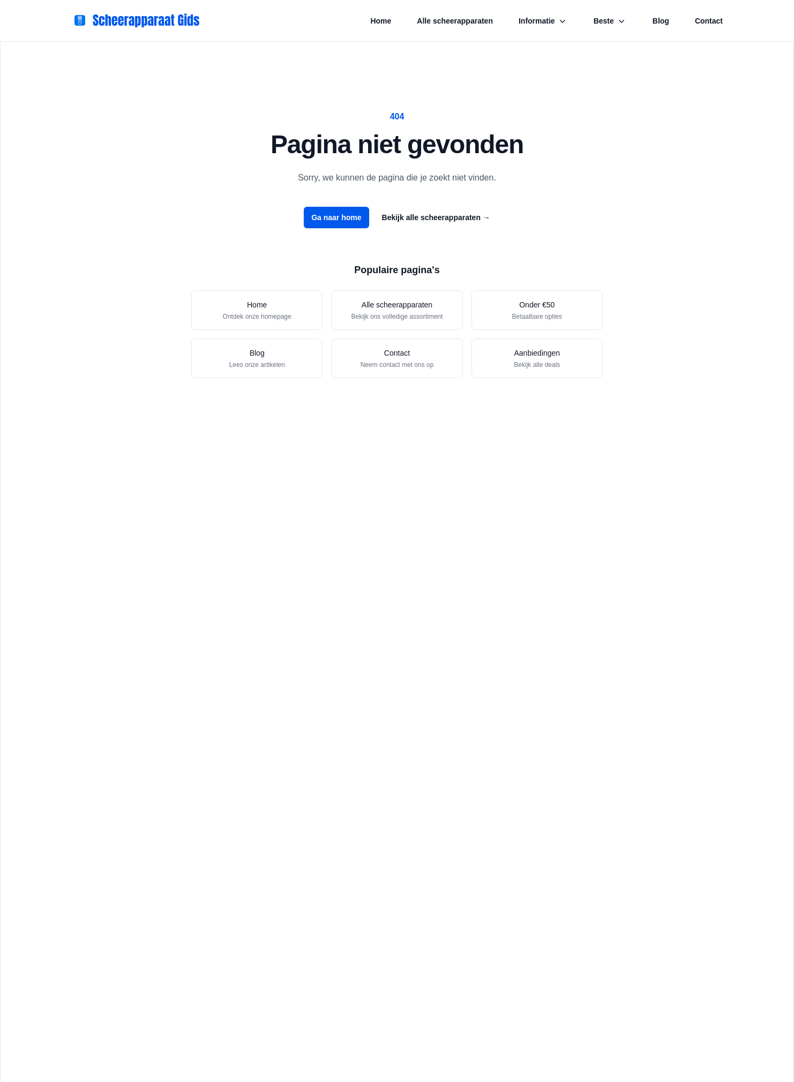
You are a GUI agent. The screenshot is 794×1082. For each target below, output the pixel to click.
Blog (661, 21)
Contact (709, 21)
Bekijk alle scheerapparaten (436, 217)
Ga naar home (336, 217)
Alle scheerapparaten (455, 21)
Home (380, 21)
